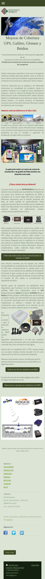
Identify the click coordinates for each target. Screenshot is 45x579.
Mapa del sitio (18, 567)
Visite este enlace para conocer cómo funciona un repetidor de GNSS (22, 256)
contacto (9, 519)
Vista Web (35, 565)
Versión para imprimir (12, 566)
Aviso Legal (10, 552)
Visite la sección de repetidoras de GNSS (22, 369)
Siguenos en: (8, 527)
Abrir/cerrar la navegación (22, 3)
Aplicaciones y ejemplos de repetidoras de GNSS (22, 385)
